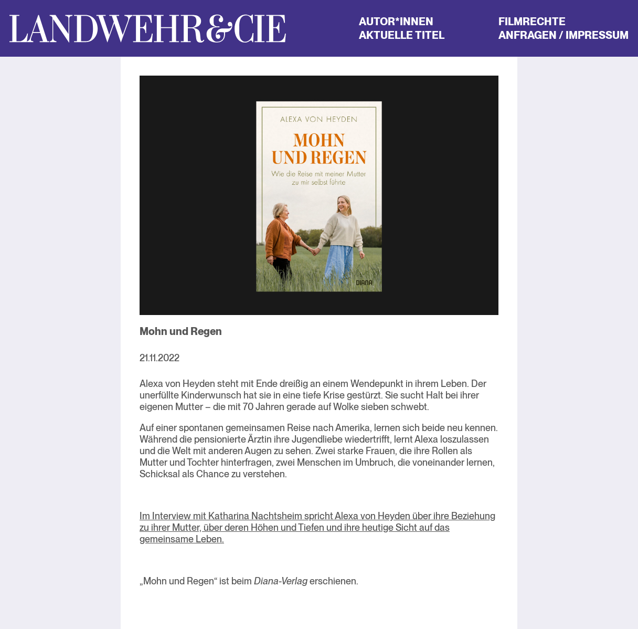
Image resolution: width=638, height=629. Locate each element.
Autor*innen (396, 21)
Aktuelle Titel (401, 35)
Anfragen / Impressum (563, 35)
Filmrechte (532, 21)
